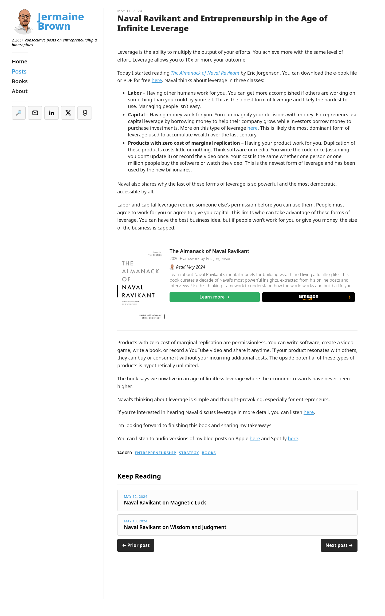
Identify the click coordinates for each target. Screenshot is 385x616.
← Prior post (136, 545)
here (157, 80)
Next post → (339, 545)
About (20, 91)
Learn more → (214, 297)
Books (209, 452)
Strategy (189, 452)
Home (19, 61)
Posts (19, 71)
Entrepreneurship (155, 452)
